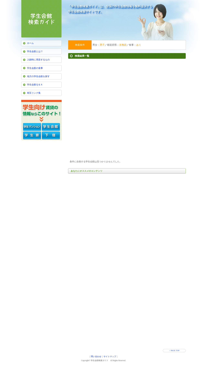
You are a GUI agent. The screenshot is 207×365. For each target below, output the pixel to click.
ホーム (30, 43)
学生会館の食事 (35, 68)
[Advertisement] (127, 84)
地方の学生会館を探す (38, 76)
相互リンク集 (34, 93)
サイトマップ (110, 356)
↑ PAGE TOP (174, 350)
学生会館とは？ (35, 51)
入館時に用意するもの (38, 59)
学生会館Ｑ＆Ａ (35, 84)
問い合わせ (96, 356)
